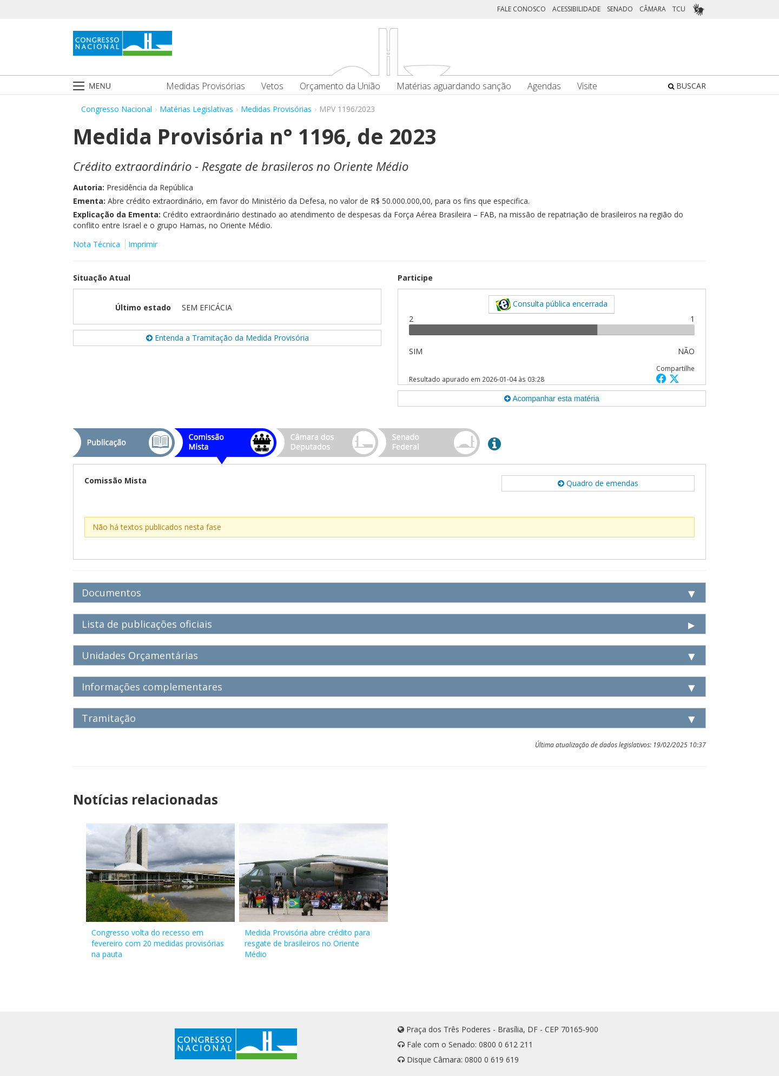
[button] (662, 378)
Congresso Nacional (116, 109)
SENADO (620, 9)
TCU (678, 9)
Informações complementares (152, 686)
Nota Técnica (96, 244)
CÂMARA (652, 9)
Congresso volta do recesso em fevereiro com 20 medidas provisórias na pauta (157, 943)
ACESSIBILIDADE (576, 9)
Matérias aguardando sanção (454, 86)
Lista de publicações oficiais (147, 623)
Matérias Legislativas (196, 109)
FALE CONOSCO (521, 9)
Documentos (111, 592)
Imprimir (142, 244)
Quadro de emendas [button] (598, 483)
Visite (587, 86)
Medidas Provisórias (205, 86)
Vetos (272, 86)
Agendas (544, 86)
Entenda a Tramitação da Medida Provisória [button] (227, 338)
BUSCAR (687, 86)
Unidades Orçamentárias (140, 655)
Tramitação (109, 718)
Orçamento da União (340, 86)
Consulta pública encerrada (552, 304)
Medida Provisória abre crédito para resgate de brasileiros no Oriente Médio (307, 943)
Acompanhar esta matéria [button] (551, 398)
